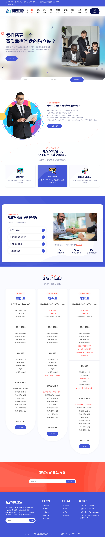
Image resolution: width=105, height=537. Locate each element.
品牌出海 (51, 11)
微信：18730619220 (87, 509)
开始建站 (77, 80)
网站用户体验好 (27, 230)
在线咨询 (94, 11)
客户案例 (66, 11)
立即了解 (11, 58)
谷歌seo (38, 11)
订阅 (32, 520)
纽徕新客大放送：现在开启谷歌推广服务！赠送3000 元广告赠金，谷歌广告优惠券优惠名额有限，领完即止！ (33, 2)
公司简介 (79, 11)
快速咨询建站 (54, 126)
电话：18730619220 (87, 505)
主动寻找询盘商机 (27, 244)
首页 (27, 11)
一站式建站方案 (27, 251)
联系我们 (86, 11)
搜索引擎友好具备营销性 (27, 237)
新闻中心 (73, 11)
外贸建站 (32, 11)
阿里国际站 (58, 11)
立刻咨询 (20, 427)
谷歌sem (44, 11)
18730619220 (10, 5)
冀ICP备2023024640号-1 (73, 534)
